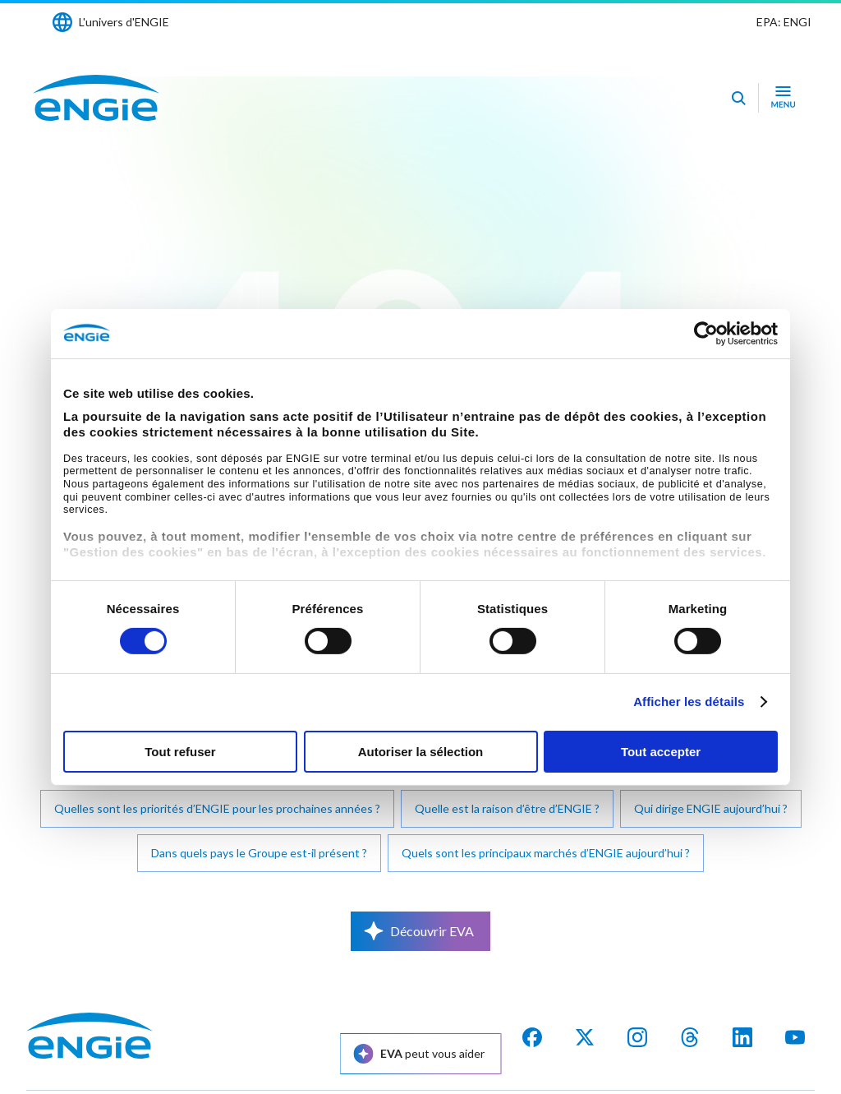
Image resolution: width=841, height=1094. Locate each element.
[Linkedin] (742, 1037)
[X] (584, 1037)
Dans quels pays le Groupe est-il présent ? (259, 853)
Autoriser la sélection (421, 752)
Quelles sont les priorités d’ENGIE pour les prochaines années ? (217, 808)
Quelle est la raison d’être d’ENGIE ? (507, 808)
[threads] (690, 1037)
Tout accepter (661, 752)
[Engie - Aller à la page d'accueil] (96, 98)
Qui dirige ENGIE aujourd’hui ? (711, 808)
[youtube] (795, 1037)
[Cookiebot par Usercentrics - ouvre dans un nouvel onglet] (706, 333)
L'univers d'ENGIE (124, 22)
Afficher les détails (688, 702)
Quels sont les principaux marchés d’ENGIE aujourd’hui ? (546, 853)
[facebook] (532, 1037)
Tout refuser (180, 752)
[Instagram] (637, 1037)
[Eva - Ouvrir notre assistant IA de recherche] (738, 98)
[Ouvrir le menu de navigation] (783, 98)
